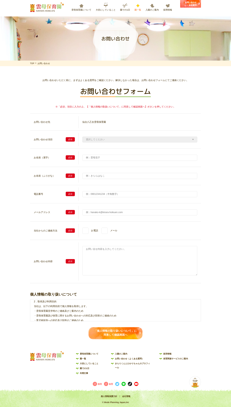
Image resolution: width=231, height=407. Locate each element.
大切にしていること (106, 10)
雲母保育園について (81, 10)
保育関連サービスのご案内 (175, 358)
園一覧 (138, 10)
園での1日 (125, 10)
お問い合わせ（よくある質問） (190, 3)
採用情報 (167, 10)
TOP (32, 63)
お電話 (94, 230)
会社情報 (126, 396)
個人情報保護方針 (109, 396)
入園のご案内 (152, 10)
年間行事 (84, 373)
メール (113, 230)
